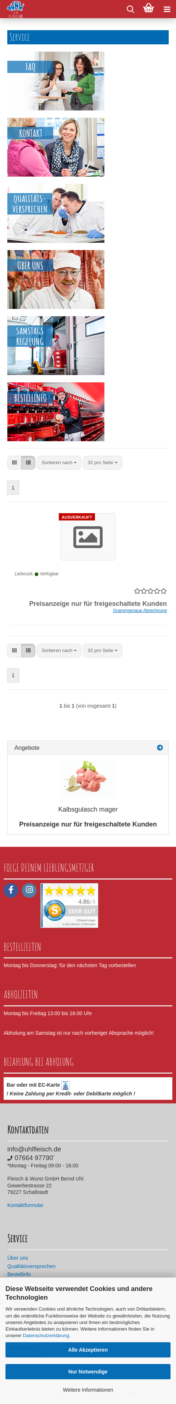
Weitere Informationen (88, 1390)
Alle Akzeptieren (88, 1350)
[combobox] (59, 463)
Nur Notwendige (87, 1372)
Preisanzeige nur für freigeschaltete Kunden (88, 824)
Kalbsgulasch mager (88, 809)
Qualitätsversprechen (31, 1266)
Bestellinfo (19, 1274)
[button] (14, 463)
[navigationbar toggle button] (167, 9)
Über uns (17, 1258)
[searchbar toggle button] (130, 9)
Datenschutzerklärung (46, 1335)
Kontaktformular (25, 1205)
